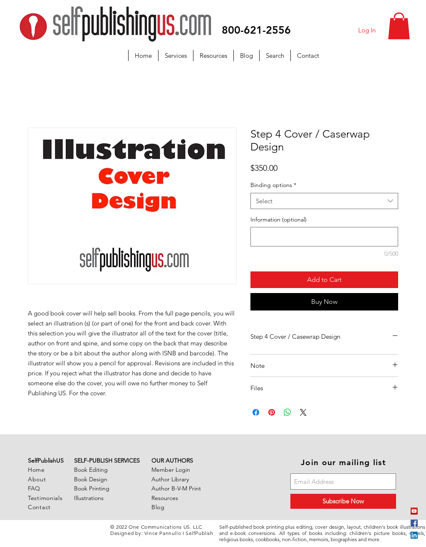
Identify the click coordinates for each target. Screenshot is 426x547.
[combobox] (324, 201)
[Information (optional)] (324, 237)
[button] (399, 25)
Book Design (90, 479)
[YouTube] (414, 511)
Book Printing (91, 488)
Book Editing (91, 469)
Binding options (273, 185)
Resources (164, 498)
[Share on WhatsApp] (287, 412)
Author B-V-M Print (176, 488)
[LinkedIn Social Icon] (414, 535)
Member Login (170, 469)
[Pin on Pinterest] (272, 412)
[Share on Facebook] (256, 412)
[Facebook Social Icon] (414, 523)
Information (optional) (278, 219)
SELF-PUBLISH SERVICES (107, 460)
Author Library (170, 479)
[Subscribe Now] (343, 501)
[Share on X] (303, 412)
